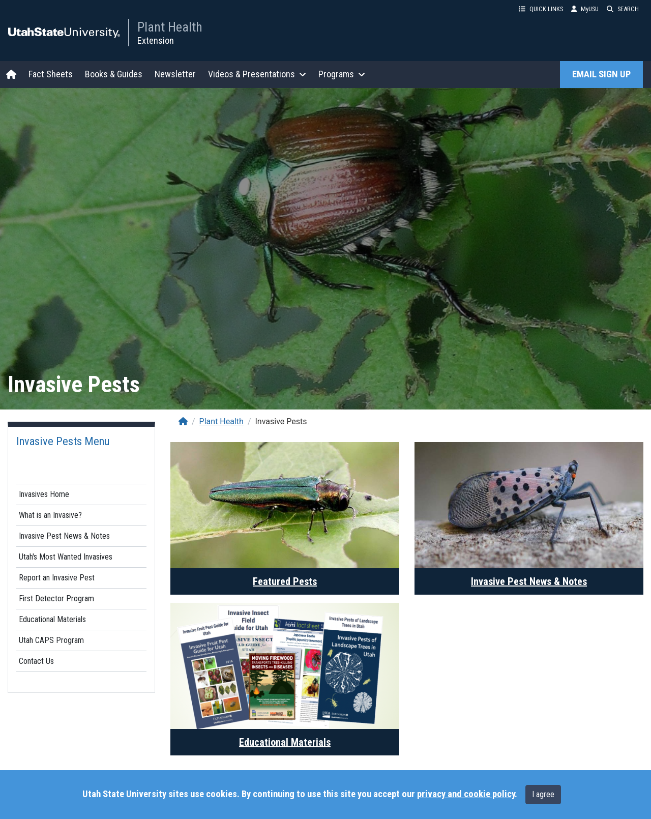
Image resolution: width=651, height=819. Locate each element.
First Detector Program (56, 598)
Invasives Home (44, 494)
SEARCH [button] (623, 9)
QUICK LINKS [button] (541, 9)
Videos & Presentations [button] (257, 74)
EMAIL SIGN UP (601, 74)
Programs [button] (341, 74)
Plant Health (169, 27)
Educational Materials (52, 619)
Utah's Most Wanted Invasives (65, 557)
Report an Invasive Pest (57, 577)
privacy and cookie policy (466, 794)
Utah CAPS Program (51, 640)
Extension (155, 40)
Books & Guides (113, 74)
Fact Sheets (50, 74)
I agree (543, 794)
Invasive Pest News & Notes (64, 536)
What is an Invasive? (50, 515)
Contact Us (36, 661)
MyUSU (585, 9)
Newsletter (175, 74)
